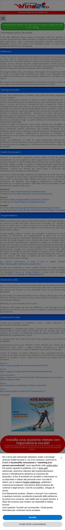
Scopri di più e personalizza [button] (32, 524)
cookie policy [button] (51, 465)
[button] (61, 458)
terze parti (43, 468)
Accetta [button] (32, 517)
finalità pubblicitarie (31, 482)
